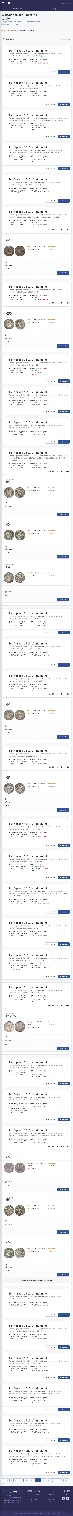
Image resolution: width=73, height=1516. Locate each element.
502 (32, 1480)
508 (66, 1480)
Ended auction (21, 30)
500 (21, 1480)
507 (61, 1480)
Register (67, 3)
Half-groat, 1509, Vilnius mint (28, 1450)
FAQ (51, 1502)
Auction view (33, 1497)
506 (55, 1480)
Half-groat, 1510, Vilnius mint (28, 50)
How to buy (51, 1497)
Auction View (18, 9)
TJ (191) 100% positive (38, 246)
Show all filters (65, 39)
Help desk (51, 1494)
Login (62, 3)
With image (31, 30)
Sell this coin (64, 72)
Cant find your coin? (33, 1494)
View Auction (63, 273)
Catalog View (55, 9)
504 (43, 1480)
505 (49, 1480)
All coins (4, 30)
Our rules (33, 1502)
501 (26, 1480)
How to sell (51, 1499)
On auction (12, 30)
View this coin (51, 72)
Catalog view (33, 1499)
